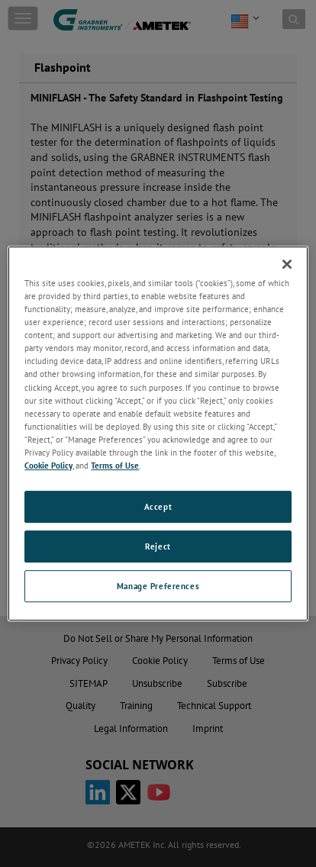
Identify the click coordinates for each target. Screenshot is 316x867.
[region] (158, 433)
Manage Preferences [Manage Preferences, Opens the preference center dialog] (158, 585)
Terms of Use (115, 465)
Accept (158, 506)
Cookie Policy (48, 465)
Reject (157, 546)
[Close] (287, 264)
